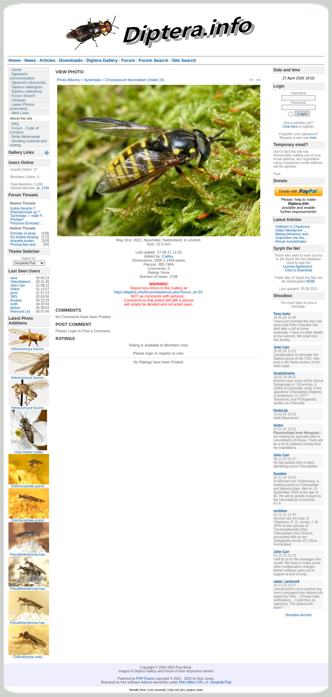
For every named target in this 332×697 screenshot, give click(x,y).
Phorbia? (17, 219)
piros (14, 293)
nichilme (280, 511)
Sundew (279, 474)
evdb (14, 304)
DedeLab (280, 410)
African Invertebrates (290, 241)
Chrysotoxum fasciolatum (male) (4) (134, 80)
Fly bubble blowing (24, 237)
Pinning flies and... (24, 244)
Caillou (167, 256)
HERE (310, 281)
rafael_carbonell (286, 581)
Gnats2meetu (284, 373)
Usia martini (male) (29, 452)
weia (14, 278)
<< (251, 80)
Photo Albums (68, 80)
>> (258, 80)
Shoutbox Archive (298, 615)
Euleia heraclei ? (23, 208)
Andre (278, 425)
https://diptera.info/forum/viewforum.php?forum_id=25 (158, 292)
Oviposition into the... (291, 238)
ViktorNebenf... (21, 282)
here (313, 138)
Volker (15, 289)
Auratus (16, 300)
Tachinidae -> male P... (27, 216)
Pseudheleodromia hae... (28, 554)
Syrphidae (92, 80)
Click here (290, 126)
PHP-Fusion (145, 678)
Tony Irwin (281, 314)
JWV (14, 296)
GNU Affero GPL (191, 682)
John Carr (17, 285)
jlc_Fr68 (43, 188)
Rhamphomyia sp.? (25, 212)
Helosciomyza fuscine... (28, 349)
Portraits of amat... (24, 233)
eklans (15, 308)
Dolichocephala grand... (28, 486)
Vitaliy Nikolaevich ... (291, 230)
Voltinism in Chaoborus (292, 227)
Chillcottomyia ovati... (29, 657)
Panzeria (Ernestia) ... (26, 223)
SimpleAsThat (220, 682)
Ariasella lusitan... (23, 241)
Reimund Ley (20, 311)
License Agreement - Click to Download (298, 268)
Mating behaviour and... (293, 234)
